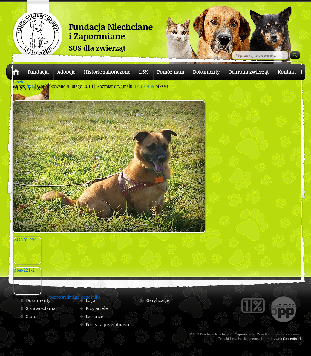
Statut (32, 316)
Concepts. (290, 338)
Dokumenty (38, 300)
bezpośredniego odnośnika (75, 297)
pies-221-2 (24, 270)
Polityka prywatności (107, 324)
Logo (90, 300)
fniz (30, 86)
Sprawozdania (41, 308)
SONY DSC (26, 239)
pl (299, 338)
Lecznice (94, 316)
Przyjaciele (97, 308)
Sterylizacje (157, 300)
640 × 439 (144, 86)
